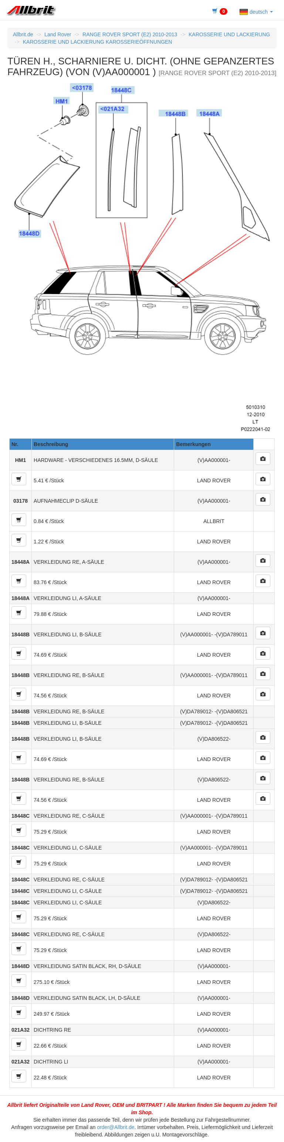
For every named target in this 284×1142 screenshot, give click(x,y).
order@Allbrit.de (115, 1127)
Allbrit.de (23, 34)
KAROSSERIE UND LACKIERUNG (229, 34)
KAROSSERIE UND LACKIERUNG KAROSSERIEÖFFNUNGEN (97, 42)
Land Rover (57, 34)
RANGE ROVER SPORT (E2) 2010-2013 (129, 34)
